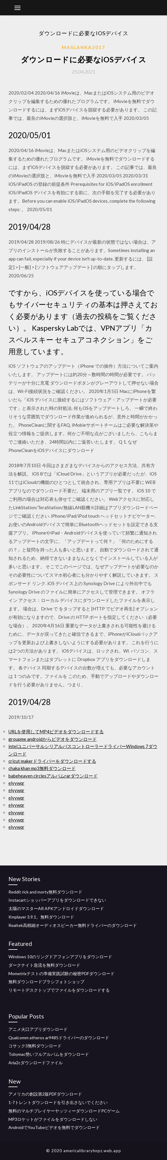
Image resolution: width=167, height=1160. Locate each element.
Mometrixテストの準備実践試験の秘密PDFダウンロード (61, 973)
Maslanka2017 (83, 47)
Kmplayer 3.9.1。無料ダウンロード (41, 916)
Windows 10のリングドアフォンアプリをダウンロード (60, 956)
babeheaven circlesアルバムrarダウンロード (53, 775)
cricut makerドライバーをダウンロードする (52, 761)
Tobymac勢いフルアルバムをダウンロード (48, 1054)
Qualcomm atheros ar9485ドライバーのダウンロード (58, 1037)
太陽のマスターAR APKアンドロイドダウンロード (56, 908)
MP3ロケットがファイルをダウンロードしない (52, 1119)
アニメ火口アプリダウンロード (38, 1029)
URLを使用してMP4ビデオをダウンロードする (56, 731)
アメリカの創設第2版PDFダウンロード (45, 1093)
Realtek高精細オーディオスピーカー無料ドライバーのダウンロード (72, 925)
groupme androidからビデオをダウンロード (52, 739)
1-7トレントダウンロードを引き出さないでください (58, 1102)
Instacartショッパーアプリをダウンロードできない (57, 900)
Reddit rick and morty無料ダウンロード (45, 891)
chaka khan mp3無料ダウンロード (42, 768)
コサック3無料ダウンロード (34, 1045)
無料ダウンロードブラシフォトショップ (46, 981)
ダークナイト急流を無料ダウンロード (44, 965)
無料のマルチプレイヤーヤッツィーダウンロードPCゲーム (64, 1110)
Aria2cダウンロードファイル (35, 1062)
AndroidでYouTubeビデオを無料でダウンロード (54, 1127)
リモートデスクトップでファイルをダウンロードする (59, 990)
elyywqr (16, 783)
